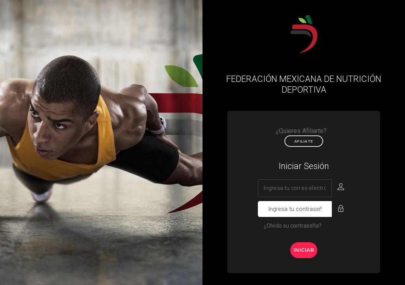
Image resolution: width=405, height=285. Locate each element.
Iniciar (303, 250)
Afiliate (303, 141)
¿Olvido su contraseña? (293, 225)
